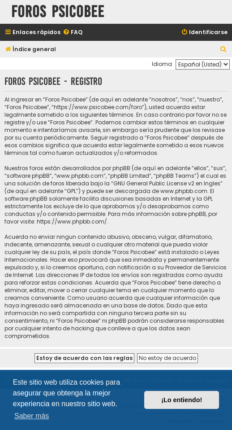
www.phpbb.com (183, 191)
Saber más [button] (31, 416)
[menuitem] (72, 32)
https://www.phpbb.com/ (72, 221)
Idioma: (162, 64)
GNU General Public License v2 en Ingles (166, 183)
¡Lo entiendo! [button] (181, 400)
